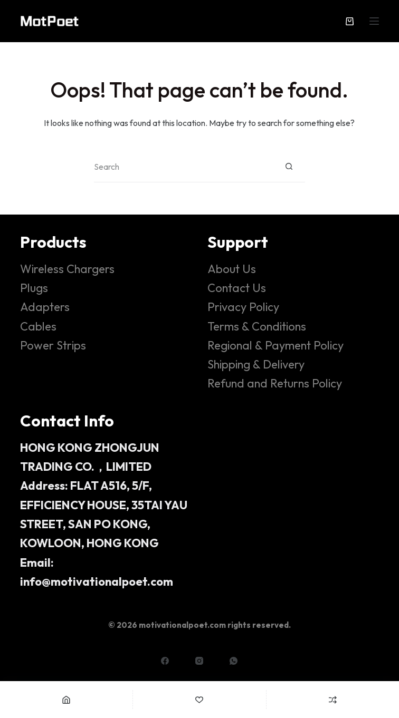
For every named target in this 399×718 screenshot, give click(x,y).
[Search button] (289, 166)
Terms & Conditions (256, 326)
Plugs (34, 287)
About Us (231, 268)
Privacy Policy (243, 306)
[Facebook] (165, 661)
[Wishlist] (199, 699)
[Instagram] (199, 661)
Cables (38, 326)
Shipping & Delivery (256, 364)
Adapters (45, 306)
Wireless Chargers (67, 268)
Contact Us (236, 287)
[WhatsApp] (234, 661)
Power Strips (53, 345)
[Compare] (332, 699)
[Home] (66, 699)
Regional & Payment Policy (275, 345)
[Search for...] (183, 166)
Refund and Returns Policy (274, 383)
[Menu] (374, 21)
